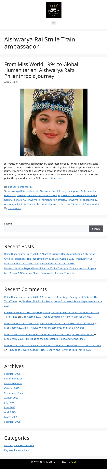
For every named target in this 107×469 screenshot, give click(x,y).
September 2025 (13, 393)
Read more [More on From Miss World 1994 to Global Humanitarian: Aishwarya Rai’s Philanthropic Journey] (57, 178)
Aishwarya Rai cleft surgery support (60, 191)
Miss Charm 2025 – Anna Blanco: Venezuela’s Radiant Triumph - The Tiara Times (49, 334)
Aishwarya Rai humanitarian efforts (45, 199)
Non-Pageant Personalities (19, 445)
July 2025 (9, 402)
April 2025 (10, 412)
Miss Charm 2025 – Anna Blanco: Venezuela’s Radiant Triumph (39, 273)
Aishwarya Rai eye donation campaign (38, 195)
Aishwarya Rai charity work (23, 191)
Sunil (73, 462)
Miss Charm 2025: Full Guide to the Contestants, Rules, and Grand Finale (45, 338)
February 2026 (12, 373)
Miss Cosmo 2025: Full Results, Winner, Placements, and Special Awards (44, 327)
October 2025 (12, 388)
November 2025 (13, 383)
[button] (53, 23)
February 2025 (12, 421)
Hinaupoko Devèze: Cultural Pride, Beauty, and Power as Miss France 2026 (49, 349)
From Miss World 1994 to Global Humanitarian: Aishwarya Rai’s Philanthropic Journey (41, 70)
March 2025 (11, 417)
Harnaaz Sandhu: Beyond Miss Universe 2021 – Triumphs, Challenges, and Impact (50, 268)
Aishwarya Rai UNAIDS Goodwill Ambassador (73, 204)
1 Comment (14, 208)
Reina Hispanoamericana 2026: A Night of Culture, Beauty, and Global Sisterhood (49, 254)
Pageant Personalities (20, 186)
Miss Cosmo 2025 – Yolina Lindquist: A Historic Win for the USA (39, 263)
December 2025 (13, 378)
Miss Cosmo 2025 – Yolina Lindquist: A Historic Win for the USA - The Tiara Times (49, 323)
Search (8, 223)
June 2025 (9, 407)
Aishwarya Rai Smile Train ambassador (25, 204)
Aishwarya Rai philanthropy (81, 199)
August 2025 (11, 397)
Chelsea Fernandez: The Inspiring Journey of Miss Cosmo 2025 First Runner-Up (48, 258)
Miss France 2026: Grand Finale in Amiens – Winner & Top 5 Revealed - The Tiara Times (52, 345)
